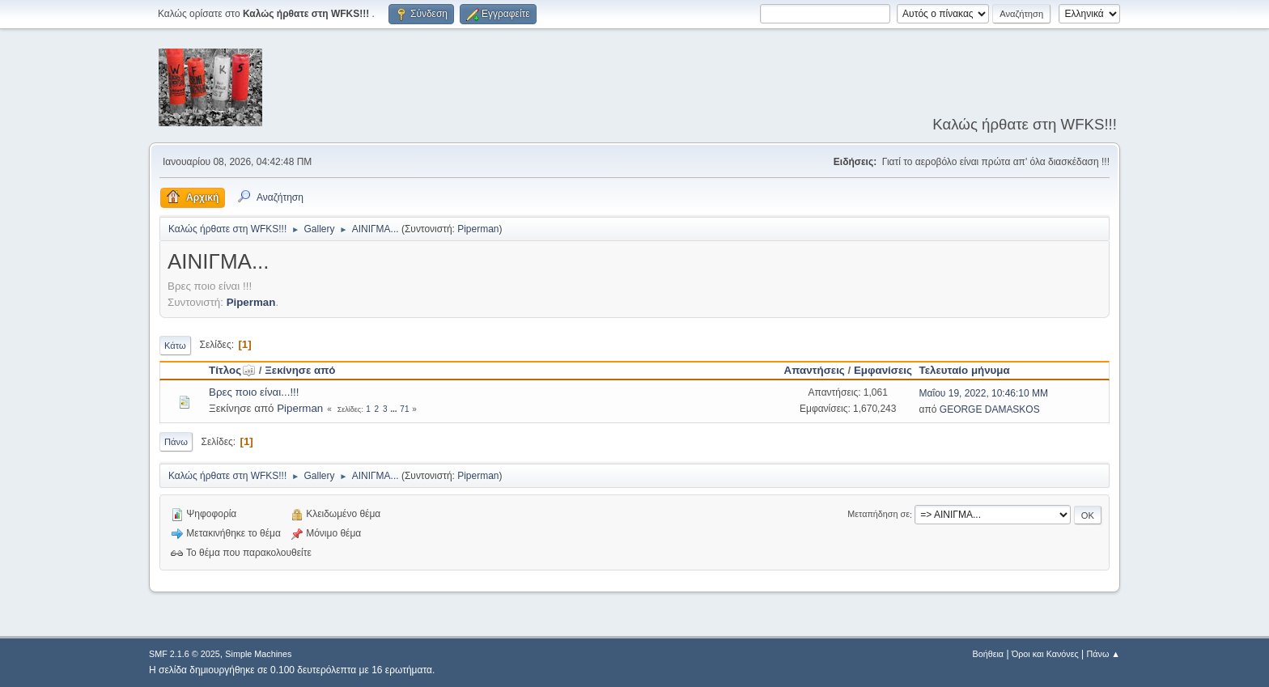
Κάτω (175, 345)
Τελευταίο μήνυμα (964, 370)
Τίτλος (232, 370)
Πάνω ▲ (1104, 654)
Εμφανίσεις (883, 370)
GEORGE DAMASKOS (990, 409)
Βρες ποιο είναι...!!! (254, 392)
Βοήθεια (988, 654)
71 (404, 409)
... (394, 409)
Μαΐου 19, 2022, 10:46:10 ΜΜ (983, 393)
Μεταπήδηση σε (878, 514)
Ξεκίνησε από (300, 370)
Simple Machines (258, 654)
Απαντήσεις (814, 370)
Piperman (478, 229)
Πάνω (176, 442)
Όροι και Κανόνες (1045, 654)
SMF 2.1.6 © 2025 (184, 654)
